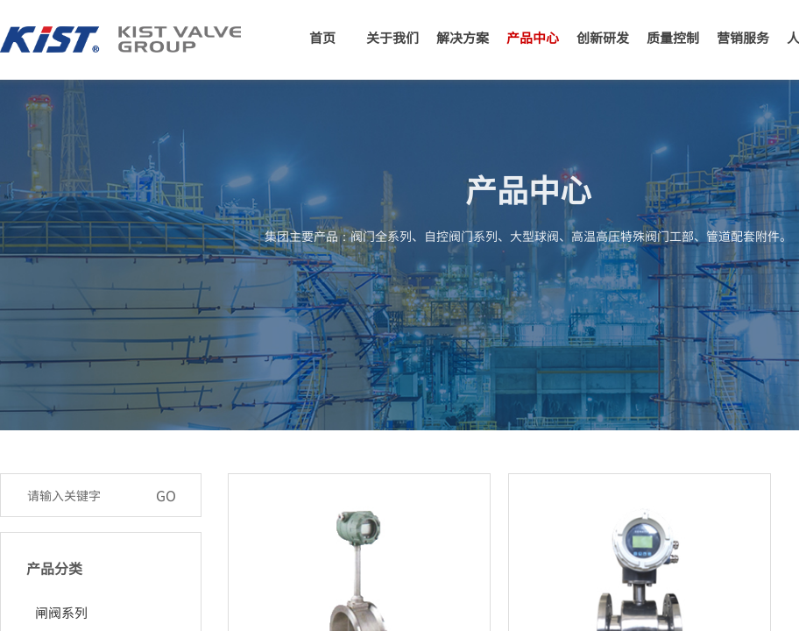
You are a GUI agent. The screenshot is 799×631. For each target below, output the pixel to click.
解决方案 (462, 37)
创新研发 (602, 37)
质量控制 (673, 37)
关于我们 (392, 37)
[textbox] (82, 495)
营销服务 (743, 37)
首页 (322, 37)
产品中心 (532, 37)
